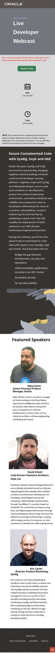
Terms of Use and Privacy (17, 641)
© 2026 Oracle (30, 636)
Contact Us (44, 641)
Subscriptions (33, 641)
